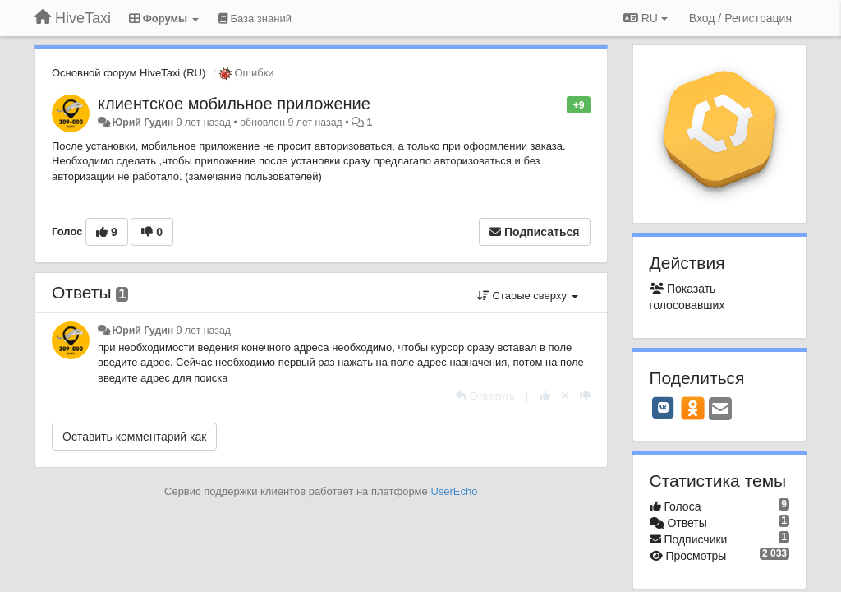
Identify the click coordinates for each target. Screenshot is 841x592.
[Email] (720, 409)
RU (645, 18)
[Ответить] (485, 396)
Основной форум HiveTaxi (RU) (128, 73)
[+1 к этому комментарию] (545, 396)
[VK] (663, 407)
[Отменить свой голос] (565, 396)
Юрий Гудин (142, 122)
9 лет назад (204, 330)
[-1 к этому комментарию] (585, 396)
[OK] (693, 407)
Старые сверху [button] (527, 295)
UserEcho (453, 491)
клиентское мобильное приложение (234, 104)
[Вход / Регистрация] (740, 18)
